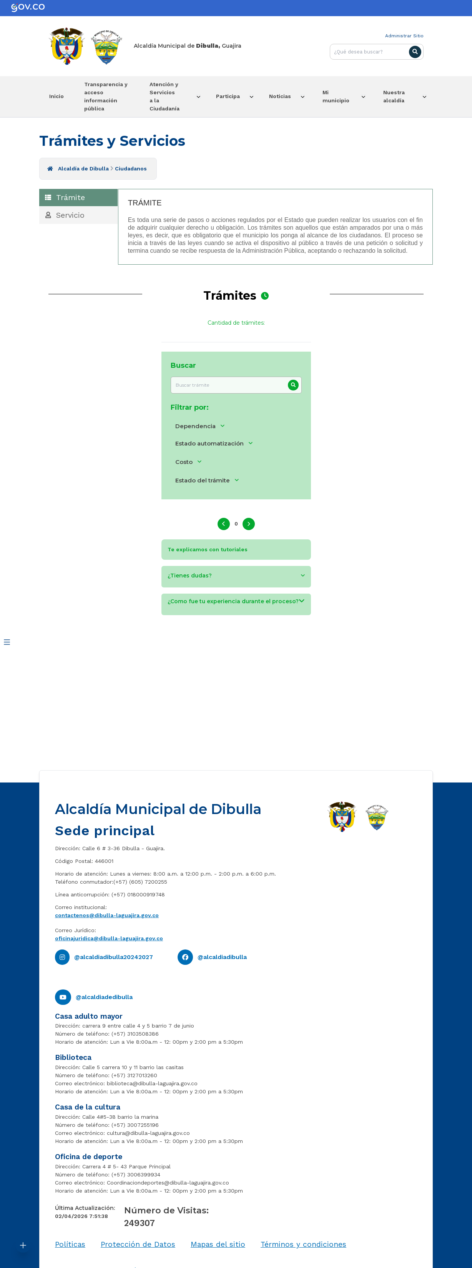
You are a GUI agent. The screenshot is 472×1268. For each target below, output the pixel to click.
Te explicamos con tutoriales (208, 549)
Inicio (58, 96)
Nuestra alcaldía (399, 96)
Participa (228, 96)
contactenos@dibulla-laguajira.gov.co (107, 914)
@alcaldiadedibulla (104, 996)
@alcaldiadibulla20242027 (113, 956)
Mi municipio (341, 96)
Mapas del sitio (218, 1244)
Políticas (70, 1244)
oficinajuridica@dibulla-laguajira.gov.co (109, 937)
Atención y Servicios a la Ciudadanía (167, 96)
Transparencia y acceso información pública (107, 96)
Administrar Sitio (404, 35)
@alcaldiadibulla (222, 956)
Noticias (284, 96)
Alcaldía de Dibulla (83, 168)
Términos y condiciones (303, 1244)
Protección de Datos (138, 1244)
